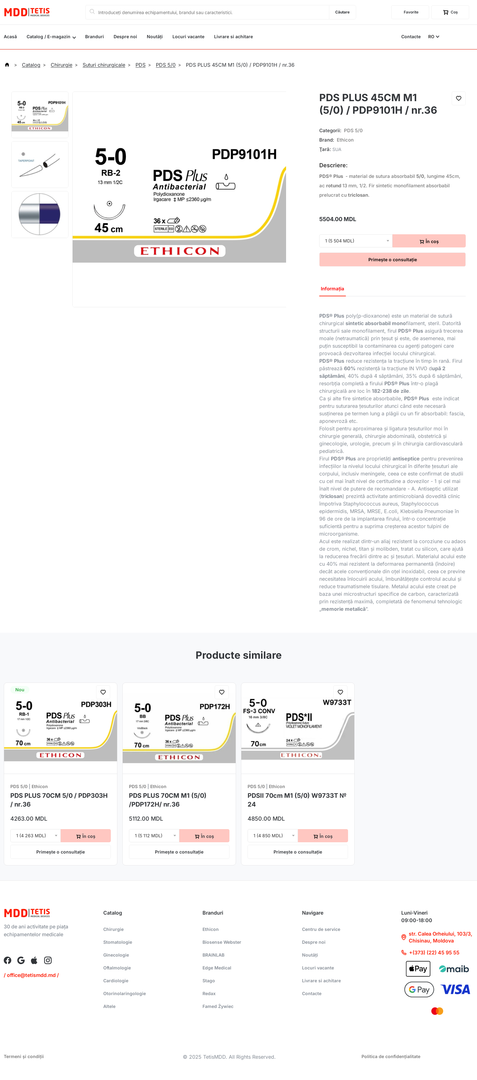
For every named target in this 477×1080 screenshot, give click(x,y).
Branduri (94, 36)
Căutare (342, 12)
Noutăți (155, 36)
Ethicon (345, 140)
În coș (429, 241)
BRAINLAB (213, 955)
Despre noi (125, 36)
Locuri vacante (188, 36)
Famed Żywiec (218, 1006)
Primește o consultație (392, 259)
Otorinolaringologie (124, 993)
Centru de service (321, 929)
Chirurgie (113, 929)
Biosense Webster (222, 942)
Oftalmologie (117, 967)
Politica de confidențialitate (391, 1056)
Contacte (411, 36)
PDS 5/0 (353, 130)
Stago (209, 980)
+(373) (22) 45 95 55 (430, 952)
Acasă (10, 36)
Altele (109, 1006)
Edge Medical (217, 967)
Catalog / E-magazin (48, 36)
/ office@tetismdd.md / (31, 975)
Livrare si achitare (233, 36)
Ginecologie (116, 955)
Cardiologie (115, 980)
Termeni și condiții (24, 1056)
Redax (209, 993)
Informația (332, 289)
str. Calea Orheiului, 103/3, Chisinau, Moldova (436, 937)
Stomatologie (117, 942)
